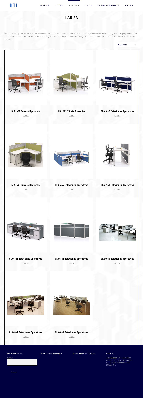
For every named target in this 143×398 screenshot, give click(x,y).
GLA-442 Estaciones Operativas (117, 111)
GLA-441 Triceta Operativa (71, 111)
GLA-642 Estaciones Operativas (71, 332)
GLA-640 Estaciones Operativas (117, 258)
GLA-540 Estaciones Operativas (117, 185)
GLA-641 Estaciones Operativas (25, 332)
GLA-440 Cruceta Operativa (25, 111)
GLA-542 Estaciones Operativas (71, 258)
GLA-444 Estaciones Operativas (71, 185)
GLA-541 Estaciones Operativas (25, 258)
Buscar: (10, 358)
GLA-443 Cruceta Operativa (25, 185)
